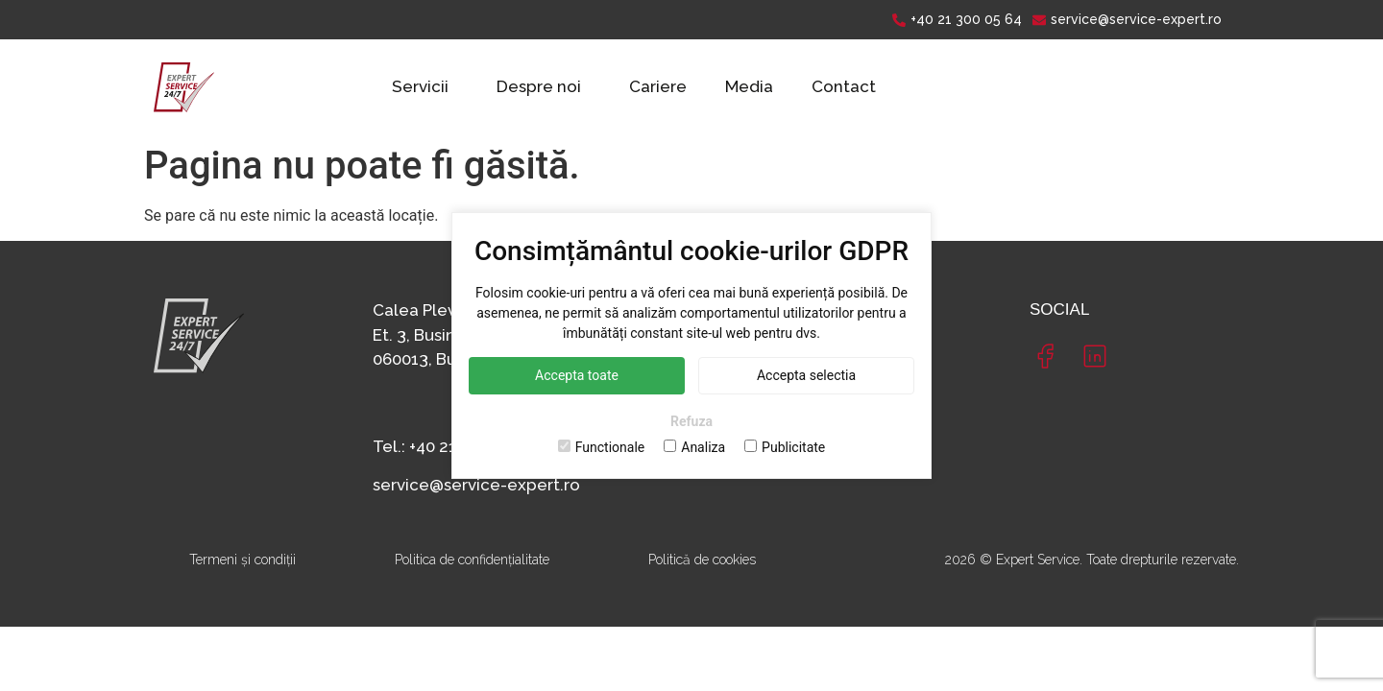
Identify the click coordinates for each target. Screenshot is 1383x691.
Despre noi (539, 86)
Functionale (601, 447)
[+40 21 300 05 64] (959, 20)
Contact (844, 86)
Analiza (694, 447)
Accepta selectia (806, 375)
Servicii (420, 86)
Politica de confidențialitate (472, 559)
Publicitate (784, 447)
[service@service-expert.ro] (1129, 20)
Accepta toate (577, 375)
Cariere (658, 86)
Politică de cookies (702, 559)
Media (749, 86)
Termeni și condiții (242, 559)
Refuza (691, 421)
